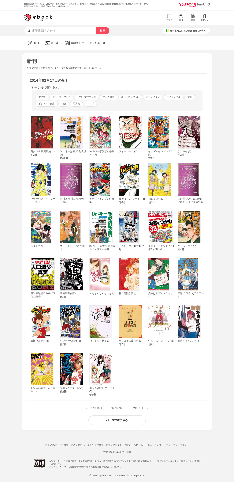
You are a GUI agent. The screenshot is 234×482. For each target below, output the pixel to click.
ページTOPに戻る (117, 420)
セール (51, 43)
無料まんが (74, 43)
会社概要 (63, 445)
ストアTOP (51, 445)
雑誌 (63, 103)
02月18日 (96, 408)
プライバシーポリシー (177, 445)
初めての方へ (78, 445)
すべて (42, 97)
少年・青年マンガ (61, 97)
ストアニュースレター (152, 445)
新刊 (33, 43)
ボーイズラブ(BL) (130, 97)
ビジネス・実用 (46, 103)
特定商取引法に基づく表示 (117, 451)
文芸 (190, 97)
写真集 (76, 103)
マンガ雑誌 (108, 97)
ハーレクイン (153, 97)
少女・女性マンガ (87, 97)
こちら (96, 68)
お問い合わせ (131, 445)
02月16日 (138, 408)
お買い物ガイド (114, 445)
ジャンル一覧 (97, 42)
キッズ (90, 103)
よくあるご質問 (95, 445)
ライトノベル (173, 97)
